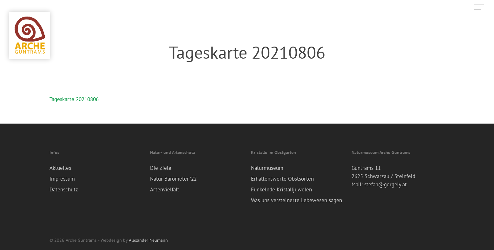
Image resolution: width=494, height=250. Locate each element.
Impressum (62, 178)
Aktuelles (60, 167)
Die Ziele (160, 167)
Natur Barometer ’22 (173, 178)
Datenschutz (63, 189)
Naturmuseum (267, 167)
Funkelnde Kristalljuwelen (281, 189)
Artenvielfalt (164, 189)
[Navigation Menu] (479, 7)
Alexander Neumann (148, 240)
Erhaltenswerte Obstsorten (282, 178)
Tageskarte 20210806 (74, 99)
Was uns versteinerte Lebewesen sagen (296, 200)
